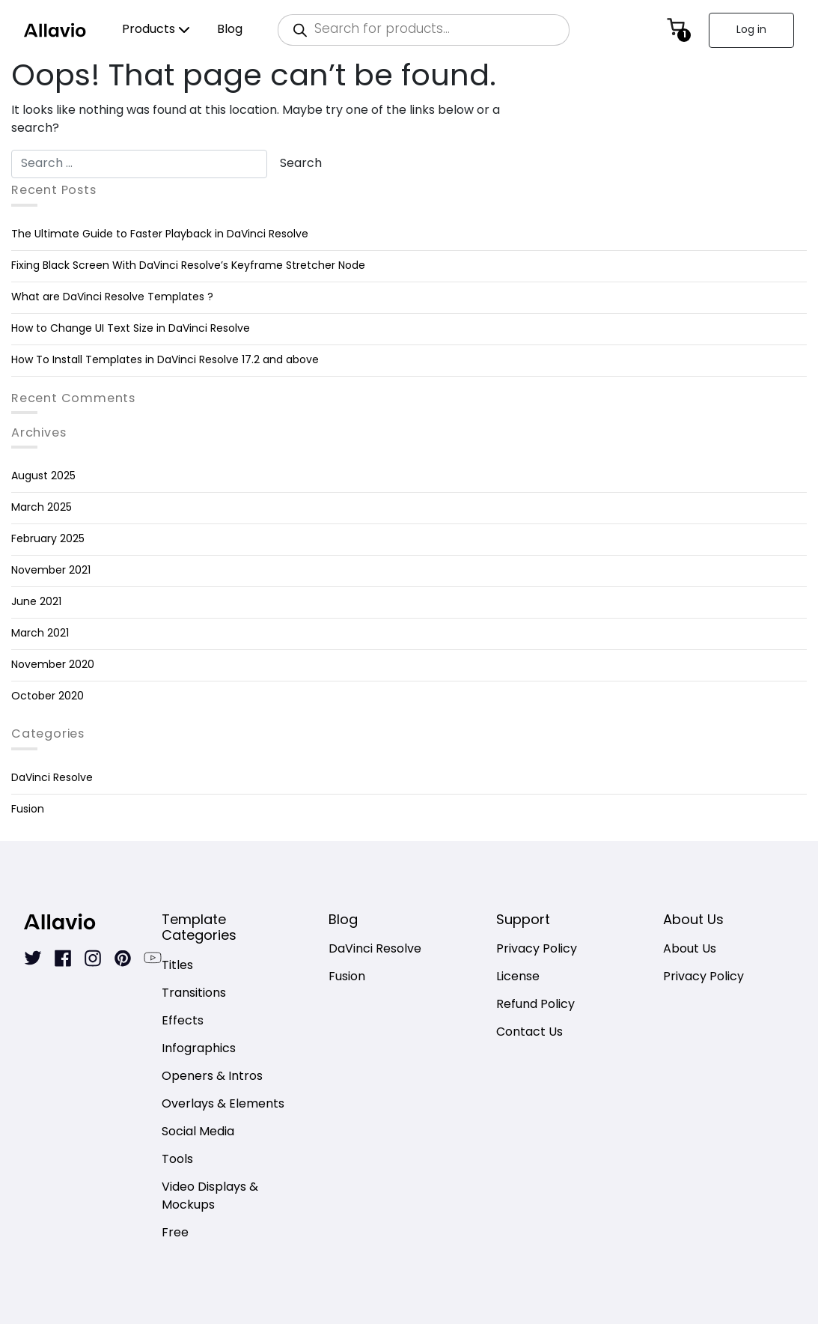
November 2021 (51, 571)
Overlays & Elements (223, 1105)
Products (148, 30)
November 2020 (52, 665)
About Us (689, 950)
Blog (229, 30)
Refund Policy (535, 1005)
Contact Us (529, 1033)
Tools (177, 1160)
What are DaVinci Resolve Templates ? (112, 298)
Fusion (27, 810)
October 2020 (47, 697)
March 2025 (41, 508)
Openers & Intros (212, 1077)
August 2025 (43, 477)
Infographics (199, 1049)
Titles (177, 966)
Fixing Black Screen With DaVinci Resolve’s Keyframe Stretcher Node (188, 266)
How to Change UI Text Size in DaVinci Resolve (130, 329)
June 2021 (36, 602)
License (518, 977)
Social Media (198, 1132)
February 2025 (48, 539)
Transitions (194, 994)
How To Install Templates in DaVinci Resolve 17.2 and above (165, 360)
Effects (183, 1021)
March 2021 (40, 634)
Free (175, 1233)
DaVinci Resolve (52, 778)
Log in (751, 30)
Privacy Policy (536, 950)
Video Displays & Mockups (210, 1197)
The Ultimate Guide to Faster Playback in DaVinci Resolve (159, 235)
